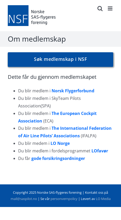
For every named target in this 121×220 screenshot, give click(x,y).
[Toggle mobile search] (100, 8)
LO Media (103, 198)
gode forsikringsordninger (58, 158)
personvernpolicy (64, 198)
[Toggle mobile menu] (110, 8)
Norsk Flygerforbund (73, 91)
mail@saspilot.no (24, 198)
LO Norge (60, 143)
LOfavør (99, 151)
